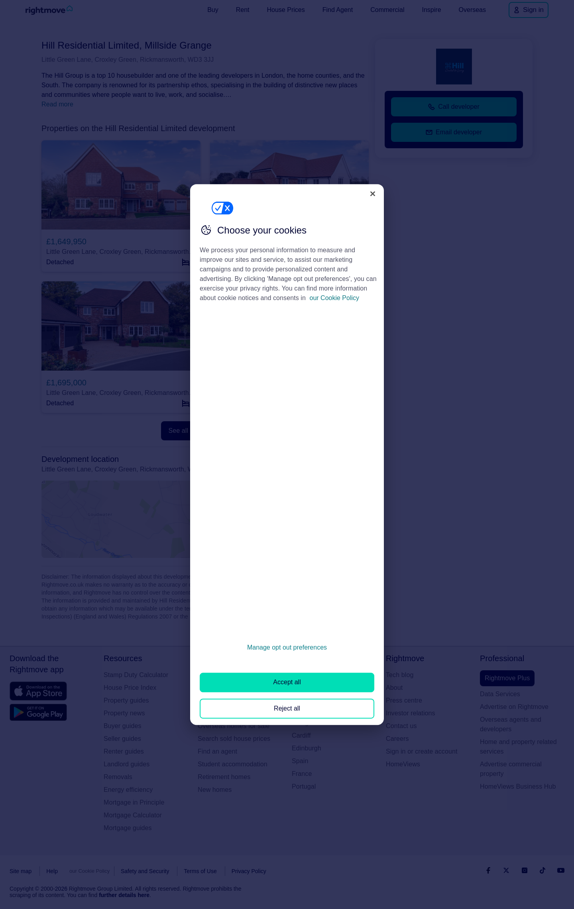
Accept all (287, 682)
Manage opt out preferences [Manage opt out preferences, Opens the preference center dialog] (287, 647)
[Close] (372, 193)
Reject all (287, 708)
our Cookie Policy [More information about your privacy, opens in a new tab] (335, 297)
